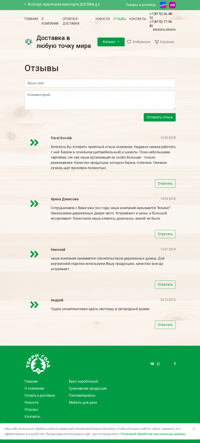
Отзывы (119, 19)
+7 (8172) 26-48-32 (161, 16)
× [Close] (194, 429)
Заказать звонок (164, 29)
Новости (103, 19)
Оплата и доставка (71, 21)
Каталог (110, 42)
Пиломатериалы (82, 395)
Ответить (165, 183)
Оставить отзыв (160, 117)
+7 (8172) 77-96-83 (161, 23)
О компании (50, 21)
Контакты (137, 19)
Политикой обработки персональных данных (153, 434)
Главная (31, 19)
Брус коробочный (83, 381)
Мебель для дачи (83, 402)
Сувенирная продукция (88, 388)
